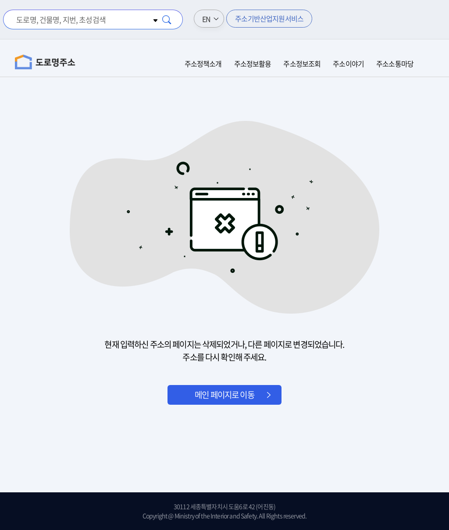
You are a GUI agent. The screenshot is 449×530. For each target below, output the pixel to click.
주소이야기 (348, 63)
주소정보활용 (252, 63)
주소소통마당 (394, 63)
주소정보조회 (302, 63)
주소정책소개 (203, 63)
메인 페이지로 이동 (224, 395)
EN (206, 19)
